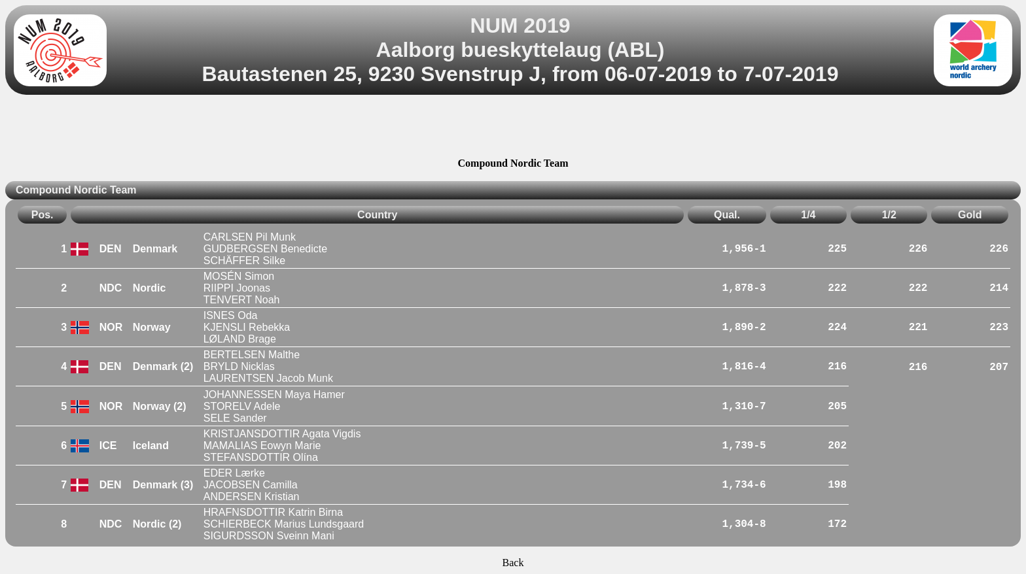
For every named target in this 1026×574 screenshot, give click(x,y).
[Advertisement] (513, 128)
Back (513, 562)
